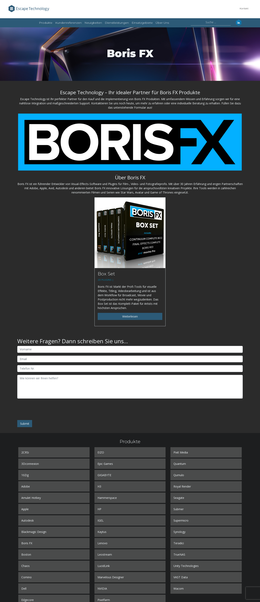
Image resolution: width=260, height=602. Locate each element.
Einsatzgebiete (142, 23)
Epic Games (105, 464)
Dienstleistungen (117, 23)
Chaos (25, 566)
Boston (26, 554)
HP (99, 509)
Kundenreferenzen (68, 23)
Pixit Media (180, 452)
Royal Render (182, 486)
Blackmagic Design (33, 532)
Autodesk (27, 520)
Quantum (179, 464)
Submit (24, 424)
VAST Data (180, 577)
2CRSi (25, 452)
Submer (178, 509)
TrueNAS (179, 554)
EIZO (101, 452)
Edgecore (27, 600)
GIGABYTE (104, 475)
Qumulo (178, 475)
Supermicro (180, 520)
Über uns (162, 23)
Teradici (178, 543)
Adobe (25, 486)
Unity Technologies (186, 566)
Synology (179, 532)
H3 (99, 486)
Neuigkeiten (93, 23)
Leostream (105, 554)
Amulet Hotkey (31, 498)
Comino (26, 577)
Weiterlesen (130, 316)
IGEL (101, 520)
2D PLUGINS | (106, 279)
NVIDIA (102, 588)
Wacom (178, 588)
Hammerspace (107, 498)
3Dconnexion (30, 464)
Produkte (45, 23)
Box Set (106, 274)
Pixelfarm (104, 600)
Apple (25, 509)
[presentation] (48, 409)
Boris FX (26, 543)
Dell (23, 588)
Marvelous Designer (111, 577)
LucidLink (104, 566)
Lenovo (102, 543)
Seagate (178, 498)
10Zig (25, 475)
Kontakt (244, 8)
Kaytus (102, 532)
